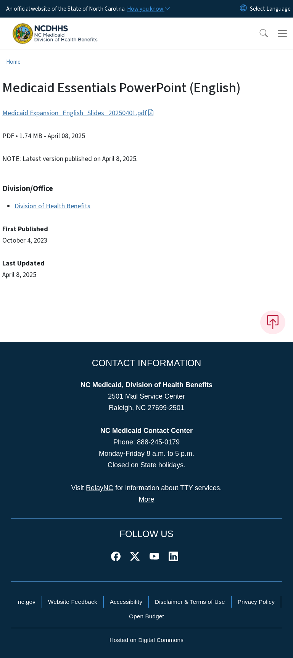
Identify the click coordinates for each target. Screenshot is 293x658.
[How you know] (148, 8)
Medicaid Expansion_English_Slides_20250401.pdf (78, 113)
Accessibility (126, 601)
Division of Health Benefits (52, 206)
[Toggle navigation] (282, 33)
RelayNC (99, 488)
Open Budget (146, 616)
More (146, 499)
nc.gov (26, 601)
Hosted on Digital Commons (146, 640)
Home (13, 62)
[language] (270, 8)
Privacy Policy (256, 601)
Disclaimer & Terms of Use (190, 601)
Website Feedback (72, 601)
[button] (259, 33)
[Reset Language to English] (243, 8)
